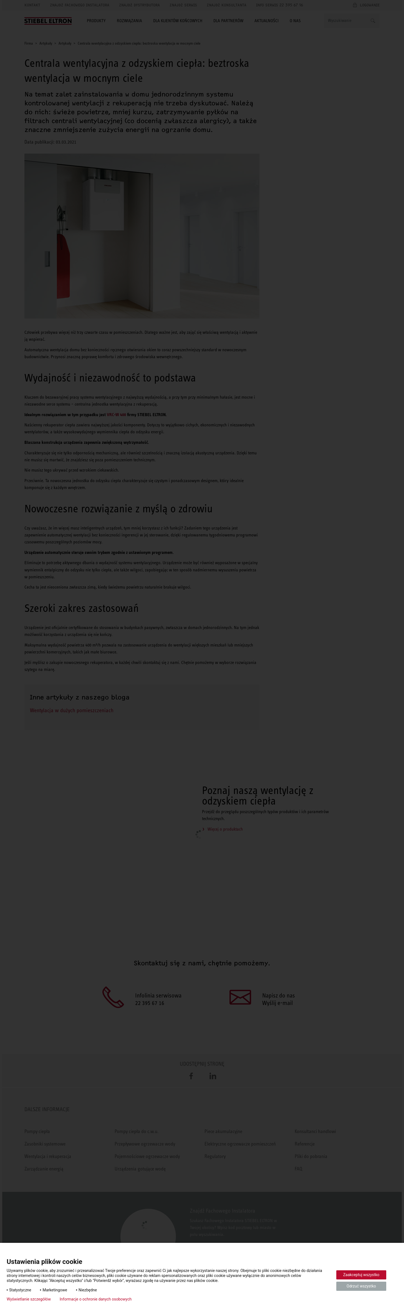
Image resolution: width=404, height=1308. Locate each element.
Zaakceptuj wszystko (361, 1275)
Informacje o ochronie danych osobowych (96, 1299)
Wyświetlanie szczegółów (29, 1299)
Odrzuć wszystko (361, 1286)
